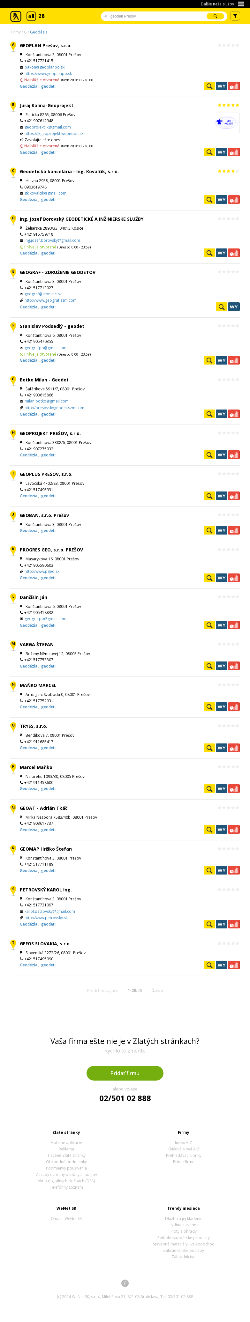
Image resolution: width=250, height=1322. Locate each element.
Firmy (16, 32)
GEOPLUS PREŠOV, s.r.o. (46, 474)
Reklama (66, 1149)
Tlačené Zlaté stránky (66, 1155)
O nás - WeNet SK (66, 1218)
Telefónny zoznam (66, 1187)
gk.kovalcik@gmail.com (45, 193)
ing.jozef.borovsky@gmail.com (52, 240)
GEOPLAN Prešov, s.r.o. (46, 45)
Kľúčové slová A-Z (184, 1149)
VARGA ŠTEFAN (37, 644)
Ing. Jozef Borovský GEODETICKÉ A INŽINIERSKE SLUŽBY (81, 219)
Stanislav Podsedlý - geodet (52, 326)
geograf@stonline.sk (43, 294)
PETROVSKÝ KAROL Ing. (46, 890)
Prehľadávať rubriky (183, 1155)
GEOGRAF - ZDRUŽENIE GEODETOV (57, 272)
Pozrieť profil (209, 86)
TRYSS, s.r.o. (33, 726)
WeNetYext (221, 86)
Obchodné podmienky (66, 1161)
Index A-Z (183, 1142)
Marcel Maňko (36, 767)
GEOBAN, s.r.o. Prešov (44, 515)
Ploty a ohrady (183, 1231)
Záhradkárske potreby (183, 1250)
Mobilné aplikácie (66, 1142)
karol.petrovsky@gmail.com (50, 911)
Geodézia (39, 32)
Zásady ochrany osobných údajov (66, 1174)
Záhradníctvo (183, 1256)
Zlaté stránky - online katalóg (16, 16)
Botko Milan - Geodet (44, 380)
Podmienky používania (66, 1168)
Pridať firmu (125, 1073)
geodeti (48, 86)
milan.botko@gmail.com (47, 401)
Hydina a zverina (184, 1225)
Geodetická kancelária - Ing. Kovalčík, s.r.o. (69, 171)
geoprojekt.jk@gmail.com (48, 127)
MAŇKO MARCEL (38, 685)
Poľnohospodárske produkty (183, 1237)
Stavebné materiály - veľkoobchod (184, 1244)
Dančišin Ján (33, 597)
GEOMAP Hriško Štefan (46, 849)
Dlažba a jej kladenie (183, 1218)
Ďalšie (157, 990)
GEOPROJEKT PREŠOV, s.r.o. (50, 433)
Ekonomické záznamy (233, 86)
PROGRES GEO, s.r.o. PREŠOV (51, 550)
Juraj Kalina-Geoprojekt (46, 105)
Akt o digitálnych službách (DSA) (66, 1181)
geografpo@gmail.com (45, 348)
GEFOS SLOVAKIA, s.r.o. (45, 944)
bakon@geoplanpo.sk (44, 67)
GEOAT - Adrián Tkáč (43, 808)
